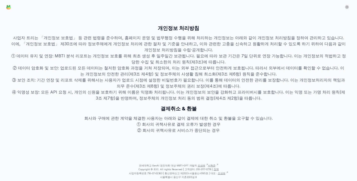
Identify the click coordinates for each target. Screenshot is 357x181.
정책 (216, 169)
